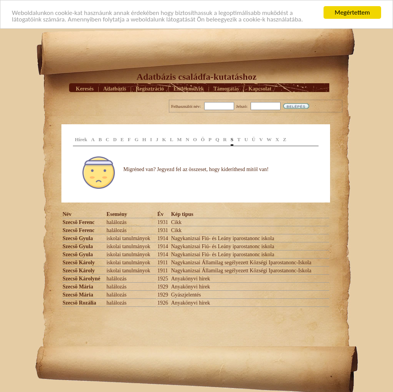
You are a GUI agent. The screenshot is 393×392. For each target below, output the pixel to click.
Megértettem (352, 12)
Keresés (85, 88)
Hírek (81, 139)
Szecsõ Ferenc (78, 222)
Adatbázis (114, 88)
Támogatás (226, 88)
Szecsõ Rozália (79, 303)
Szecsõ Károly (79, 262)
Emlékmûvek (188, 88)
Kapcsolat (259, 88)
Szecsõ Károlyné (81, 279)
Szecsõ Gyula (78, 238)
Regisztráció (149, 88)
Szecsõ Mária (78, 287)
